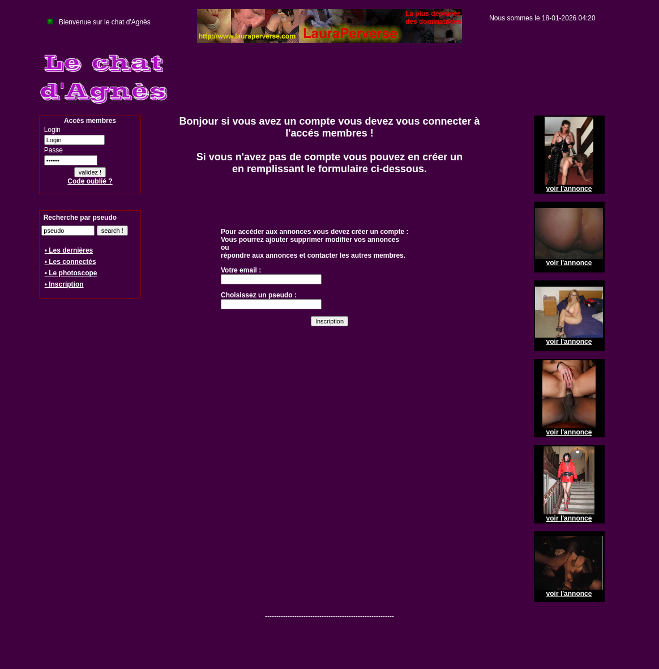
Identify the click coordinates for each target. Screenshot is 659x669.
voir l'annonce (569, 189)
